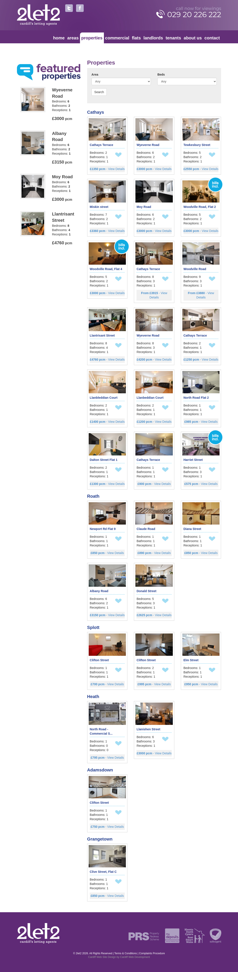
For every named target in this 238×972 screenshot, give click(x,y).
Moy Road (143, 207)
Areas (73, 38)
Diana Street (192, 529)
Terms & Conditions (125, 953)
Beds (161, 74)
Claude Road (145, 529)
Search (99, 92)
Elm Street (190, 660)
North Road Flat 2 (196, 397)
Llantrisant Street (102, 335)
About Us (193, 38)
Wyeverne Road (147, 145)
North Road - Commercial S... (101, 731)
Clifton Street (99, 660)
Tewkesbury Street (196, 145)
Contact (212, 38)
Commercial (117, 38)
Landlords (153, 38)
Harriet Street (193, 460)
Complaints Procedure (152, 953)
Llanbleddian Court (104, 397)
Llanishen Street (148, 729)
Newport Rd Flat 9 (103, 529)
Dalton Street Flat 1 (104, 460)
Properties (92, 38)
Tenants (173, 38)
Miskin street (99, 207)
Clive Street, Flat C (103, 871)
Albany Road (99, 591)
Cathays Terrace (101, 145)
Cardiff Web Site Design (102, 957)
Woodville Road (194, 269)
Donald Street (146, 591)
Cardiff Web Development (135, 957)
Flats (136, 38)
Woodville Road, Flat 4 (106, 269)
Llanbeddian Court (149, 397)
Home (59, 38)
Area (95, 74)
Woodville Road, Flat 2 (199, 207)
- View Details (107, 169)
